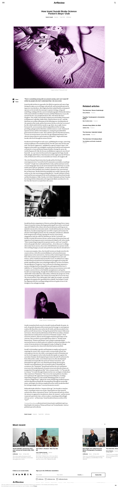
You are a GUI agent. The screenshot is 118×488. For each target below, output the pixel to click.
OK (115, 485)
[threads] (27, 474)
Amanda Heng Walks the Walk (92, 125)
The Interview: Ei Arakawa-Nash (92, 139)
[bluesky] (22, 474)
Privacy (35, 486)
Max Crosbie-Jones (87, 121)
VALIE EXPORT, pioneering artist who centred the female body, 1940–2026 (24, 450)
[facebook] (25, 474)
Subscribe (98, 475)
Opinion (50, 452)
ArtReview (15, 454)
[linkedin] (19, 474)
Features (56, 17)
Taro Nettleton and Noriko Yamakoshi (92, 141)
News (20, 454)
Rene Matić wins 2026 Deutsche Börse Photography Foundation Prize (92, 450)
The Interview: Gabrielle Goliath (92, 132)
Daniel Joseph (49, 17)
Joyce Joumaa (86, 134)
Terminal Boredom (30, 403)
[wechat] (30, 474)
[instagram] (13, 474)
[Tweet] (15, 102)
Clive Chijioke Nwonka (41, 452)
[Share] (15, 99)
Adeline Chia (86, 127)
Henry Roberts (86, 112)
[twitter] (16, 474)
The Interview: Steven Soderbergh (93, 110)
